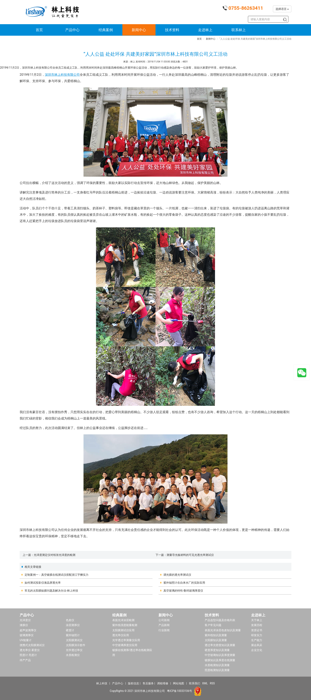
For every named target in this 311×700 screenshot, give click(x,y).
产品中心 (72, 30)
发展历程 (256, 625)
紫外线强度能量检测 (124, 625)
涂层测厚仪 (73, 625)
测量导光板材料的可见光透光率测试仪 (190, 554)
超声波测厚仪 (28, 630)
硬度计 (70, 630)
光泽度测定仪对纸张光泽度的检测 (54, 554)
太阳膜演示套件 (75, 645)
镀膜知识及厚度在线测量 (220, 660)
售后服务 (148, 683)
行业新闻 (164, 630)
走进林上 (205, 30)
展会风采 (256, 645)
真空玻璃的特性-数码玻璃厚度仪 (183, 590)
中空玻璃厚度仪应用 (124, 645)
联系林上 (238, 30)
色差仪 (70, 620)
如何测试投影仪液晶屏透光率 (43, 582)
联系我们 (194, 683)
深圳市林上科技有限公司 (62, 75)
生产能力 (256, 640)
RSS (212, 683)
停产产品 (25, 660)
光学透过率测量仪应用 (126, 640)
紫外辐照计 (73, 635)
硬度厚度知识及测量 (217, 650)
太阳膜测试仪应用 (123, 630)
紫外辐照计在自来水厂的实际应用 (184, 582)
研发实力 (256, 635)
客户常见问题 (213, 625)
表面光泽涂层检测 (123, 620)
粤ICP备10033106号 (179, 690)
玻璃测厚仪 (27, 635)
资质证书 (256, 630)
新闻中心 (139, 30)
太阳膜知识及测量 (216, 640)
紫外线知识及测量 (216, 635)
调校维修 (162, 683)
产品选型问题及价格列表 (220, 620)
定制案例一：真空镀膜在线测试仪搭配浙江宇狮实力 (56, 574)
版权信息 (133, 683)
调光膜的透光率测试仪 (177, 574)
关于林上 (256, 620)
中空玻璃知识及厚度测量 (220, 655)
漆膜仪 (24, 625)
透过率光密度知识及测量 (220, 645)
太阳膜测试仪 (74, 640)
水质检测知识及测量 (217, 665)
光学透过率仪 (74, 650)
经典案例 (106, 30)
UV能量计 (26, 640)
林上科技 (101, 683)
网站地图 (178, 683)
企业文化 (256, 650)
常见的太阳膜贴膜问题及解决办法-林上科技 (51, 590)
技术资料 (172, 30)
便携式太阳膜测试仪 (32, 645)
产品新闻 (164, 625)
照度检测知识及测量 (217, 670)
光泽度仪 (25, 620)
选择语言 (282, 9)
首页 (39, 30)
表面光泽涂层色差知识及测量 (223, 630)
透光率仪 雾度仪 (30, 650)
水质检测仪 (73, 655)
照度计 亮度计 (28, 655)
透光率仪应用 (120, 635)
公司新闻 (164, 620)
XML (205, 683)
